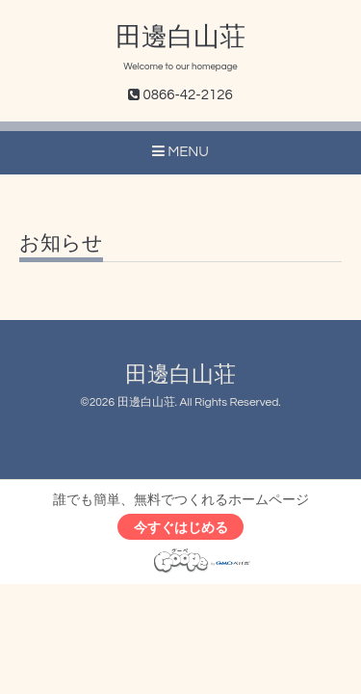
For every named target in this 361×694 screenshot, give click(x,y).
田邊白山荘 (180, 37)
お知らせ (61, 243)
